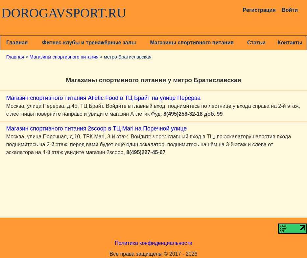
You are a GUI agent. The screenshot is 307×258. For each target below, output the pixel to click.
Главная (17, 42)
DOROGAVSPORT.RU (64, 13)
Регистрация (256, 10)
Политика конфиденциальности (153, 243)
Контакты (289, 42)
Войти (290, 10)
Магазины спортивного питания (192, 42)
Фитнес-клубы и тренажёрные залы (89, 42)
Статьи (256, 42)
